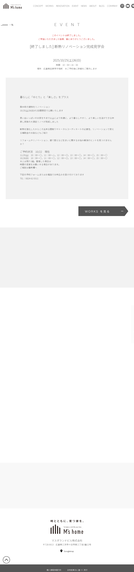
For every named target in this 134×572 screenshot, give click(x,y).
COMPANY (112, 6)
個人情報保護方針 (54, 563)
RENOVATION (62, 6)
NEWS (84, 6)
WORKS (49, 6)
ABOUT (93, 6)
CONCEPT (38, 6)
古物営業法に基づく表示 (77, 563)
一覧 (7, 24)
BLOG (101, 6)
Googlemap (67, 544)
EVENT (75, 6)
